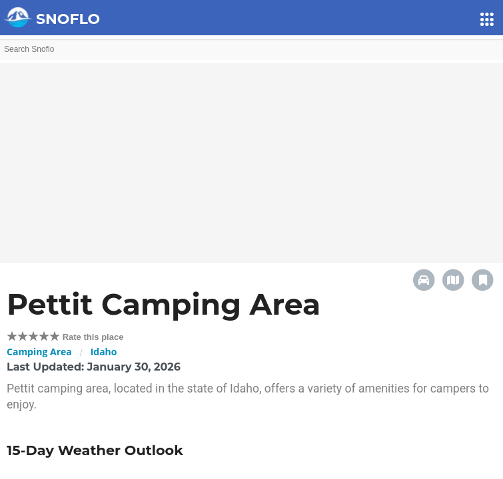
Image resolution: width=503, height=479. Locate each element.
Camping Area (39, 351)
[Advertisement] (251, 156)
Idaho (104, 351)
